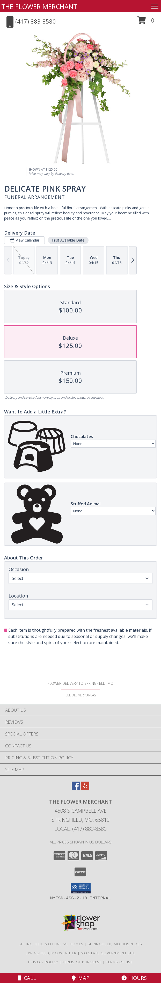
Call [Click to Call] (27, 977)
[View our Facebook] (76, 788)
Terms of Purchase (81, 962)
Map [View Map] (80, 977)
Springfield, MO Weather (50, 953)
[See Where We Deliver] (80, 695)
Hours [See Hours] (134, 977)
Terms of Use (119, 962)
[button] (146, 22)
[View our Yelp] (85, 788)
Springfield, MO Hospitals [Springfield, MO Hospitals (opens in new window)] (115, 944)
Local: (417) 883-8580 (80, 828)
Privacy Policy (43, 962)
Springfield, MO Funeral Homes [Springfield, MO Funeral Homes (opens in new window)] (51, 944)
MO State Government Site (108, 953)
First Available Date (68, 240)
